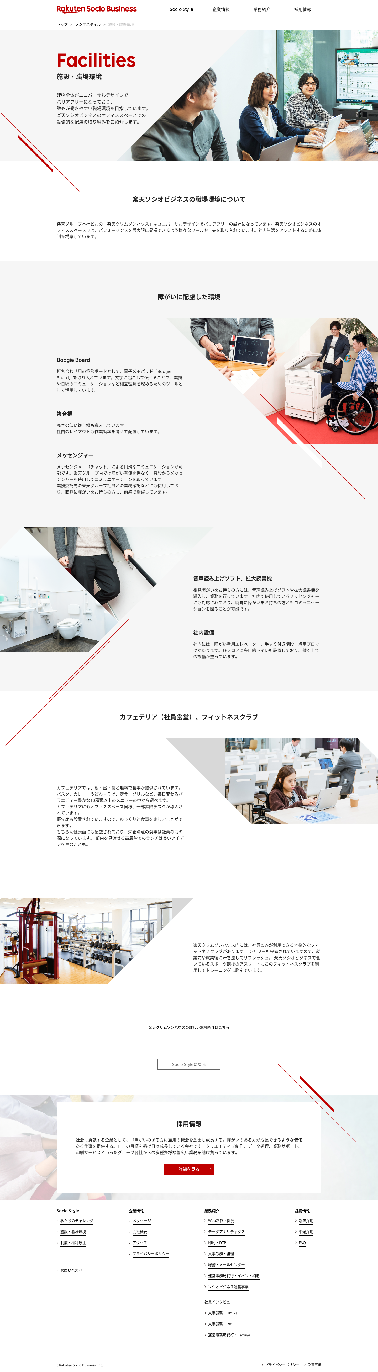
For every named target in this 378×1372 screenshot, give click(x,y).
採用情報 (303, 9)
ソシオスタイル (88, 24)
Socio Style (181, 9)
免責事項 (314, 1364)
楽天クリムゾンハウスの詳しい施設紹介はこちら (189, 1027)
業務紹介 (262, 9)
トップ (62, 24)
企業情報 (221, 9)
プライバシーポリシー (282, 1364)
